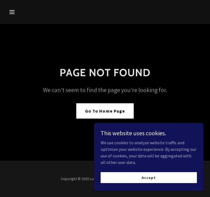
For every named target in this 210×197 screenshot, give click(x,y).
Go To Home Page (105, 111)
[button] (29, 12)
